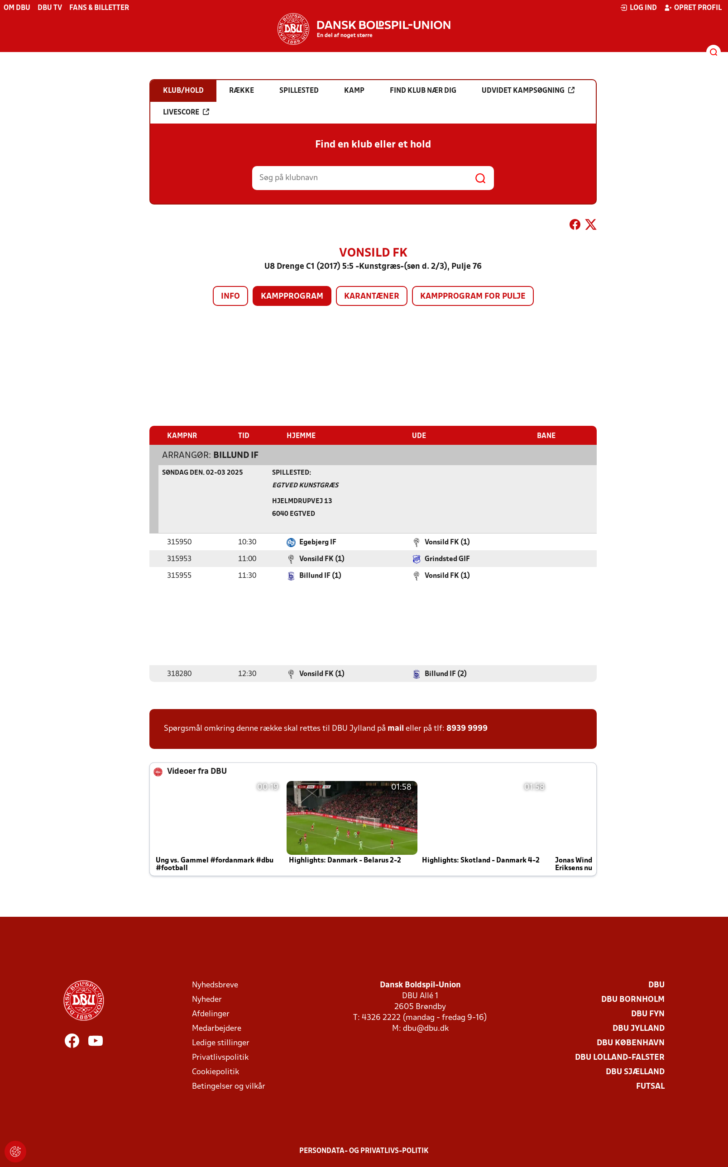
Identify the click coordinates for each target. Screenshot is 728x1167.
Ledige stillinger (220, 1043)
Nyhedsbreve (215, 985)
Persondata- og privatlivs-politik (364, 1151)
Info (230, 296)
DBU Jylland (639, 1028)
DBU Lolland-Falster (620, 1057)
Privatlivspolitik (220, 1057)
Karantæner (371, 296)
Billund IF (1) (320, 575)
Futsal (650, 1086)
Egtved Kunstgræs (305, 485)
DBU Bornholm (633, 999)
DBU (656, 985)
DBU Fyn (648, 1014)
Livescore (186, 112)
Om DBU (17, 8)
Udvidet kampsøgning (528, 90)
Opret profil (693, 8)
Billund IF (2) (446, 674)
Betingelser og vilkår (228, 1086)
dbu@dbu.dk (426, 1028)
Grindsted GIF (447, 559)
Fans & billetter (99, 8)
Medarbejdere (216, 1028)
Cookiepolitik (215, 1072)
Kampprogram (292, 296)
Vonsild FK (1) (447, 542)
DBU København (631, 1043)
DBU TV (50, 8)
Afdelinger (211, 1014)
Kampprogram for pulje (473, 296)
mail (396, 728)
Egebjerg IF (317, 542)
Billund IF (236, 455)
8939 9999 (467, 728)
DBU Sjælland (635, 1072)
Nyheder (207, 999)
